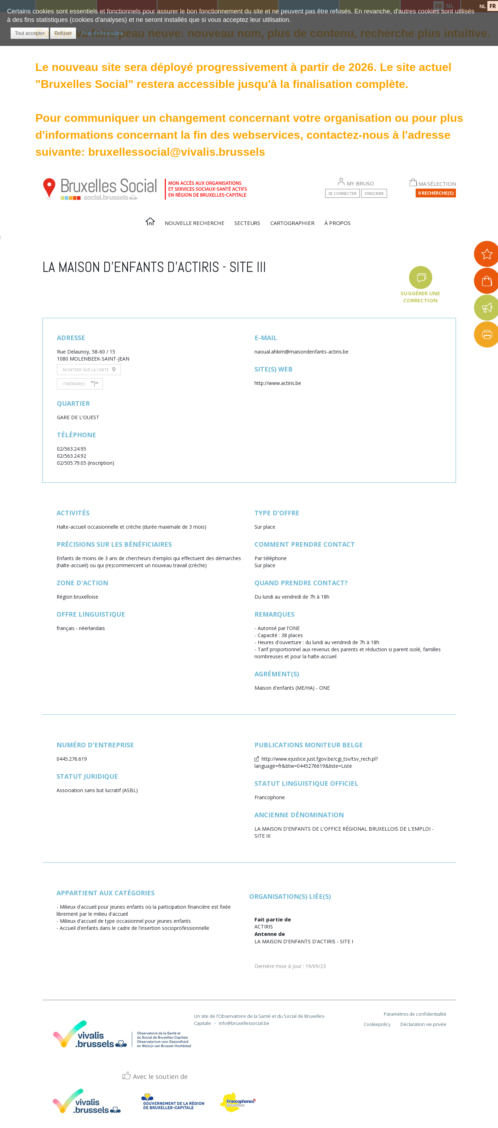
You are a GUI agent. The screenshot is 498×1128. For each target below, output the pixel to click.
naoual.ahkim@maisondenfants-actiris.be (301, 351)
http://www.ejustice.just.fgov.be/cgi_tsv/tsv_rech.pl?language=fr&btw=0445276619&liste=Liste (316, 762)
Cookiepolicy (377, 1024)
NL (482, 6)
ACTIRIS (263, 926)
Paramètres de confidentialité (415, 1014)
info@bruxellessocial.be (244, 1023)
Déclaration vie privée (423, 1024)
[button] (30, 33)
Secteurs (247, 222)
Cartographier (292, 222)
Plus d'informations (102, 33)
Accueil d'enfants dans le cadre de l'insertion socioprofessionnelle (134, 928)
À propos (337, 222)
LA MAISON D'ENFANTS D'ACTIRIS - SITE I (303, 941)
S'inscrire (374, 193)
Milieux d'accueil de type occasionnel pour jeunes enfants (125, 921)
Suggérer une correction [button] (420, 297)
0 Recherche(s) (435, 193)
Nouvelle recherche (194, 222)
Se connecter (342, 193)
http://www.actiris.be (277, 383)
